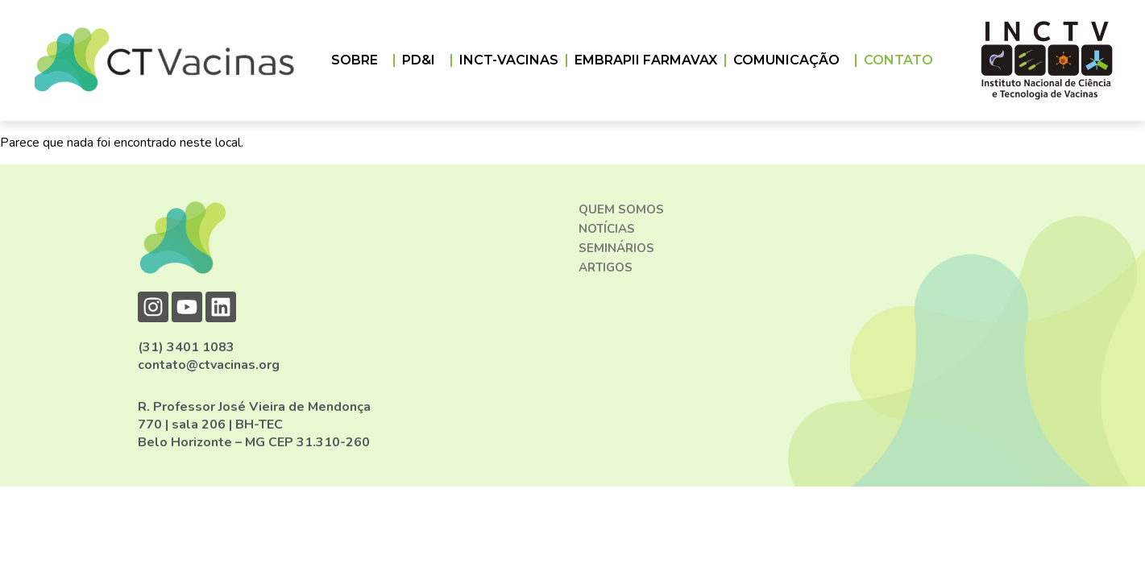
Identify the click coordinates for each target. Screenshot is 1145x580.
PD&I (422, 60)
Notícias (607, 229)
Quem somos (621, 209)
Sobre (358, 60)
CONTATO (898, 60)
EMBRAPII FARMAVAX (646, 60)
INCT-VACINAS (508, 60)
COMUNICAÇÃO (790, 60)
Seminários (616, 248)
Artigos (606, 267)
